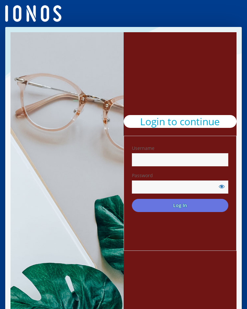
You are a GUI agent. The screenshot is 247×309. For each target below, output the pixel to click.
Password (142, 175)
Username (143, 148)
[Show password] (221, 186)
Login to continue (180, 121)
